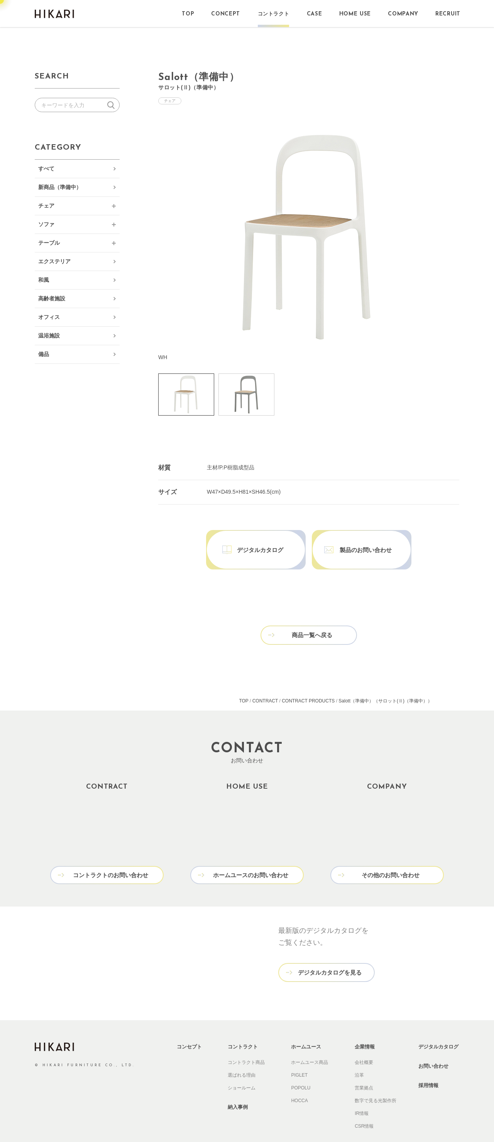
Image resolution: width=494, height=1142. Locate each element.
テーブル (49, 243)
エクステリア (54, 261)
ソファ (46, 224)
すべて (46, 168)
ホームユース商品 (309, 1039)
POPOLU (300, 1064)
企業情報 (365, 1023)
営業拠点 (364, 1064)
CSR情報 (364, 1103)
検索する (112, 105)
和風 (43, 280)
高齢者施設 (51, 298)
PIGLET (299, 1052)
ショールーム (241, 1064)
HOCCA (299, 1077)
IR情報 (362, 1090)
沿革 (359, 1052)
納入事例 (238, 1084)
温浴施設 (49, 335)
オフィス (49, 317)
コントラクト (243, 1023)
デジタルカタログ (438, 1023)
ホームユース (306, 1023)
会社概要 (364, 1039)
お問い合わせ (433, 1043)
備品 (43, 354)
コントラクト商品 (246, 1039)
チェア (46, 206)
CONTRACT (265, 679)
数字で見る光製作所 (375, 1077)
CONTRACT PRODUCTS (308, 679)
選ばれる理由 (241, 1052)
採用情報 (428, 1062)
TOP (243, 679)
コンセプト (189, 1023)
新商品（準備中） (59, 187)
